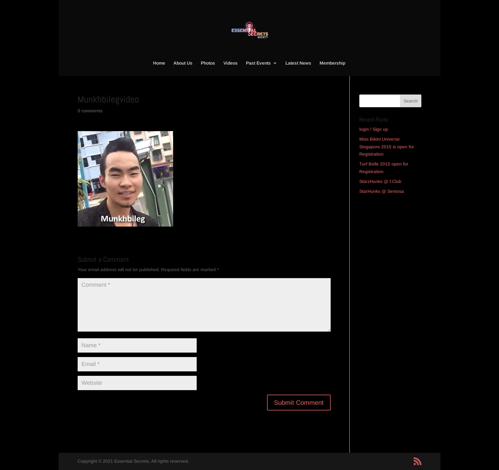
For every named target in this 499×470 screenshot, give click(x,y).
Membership (332, 63)
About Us (183, 63)
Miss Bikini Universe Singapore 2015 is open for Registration (386, 147)
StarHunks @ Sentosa (381, 191)
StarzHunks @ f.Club (380, 181)
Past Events (258, 63)
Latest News (298, 63)
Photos (208, 63)
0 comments (90, 110)
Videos (230, 63)
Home (159, 63)
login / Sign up (373, 129)
